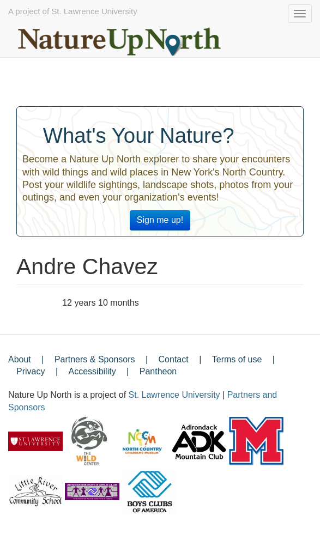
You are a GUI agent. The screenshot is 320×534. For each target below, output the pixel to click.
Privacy (30, 371)
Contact (174, 359)
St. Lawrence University (174, 394)
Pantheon (158, 371)
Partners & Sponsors (95, 359)
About (19, 359)
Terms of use (237, 359)
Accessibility (92, 371)
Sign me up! (160, 219)
